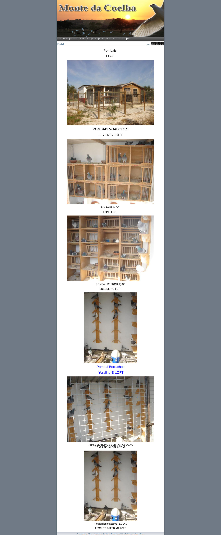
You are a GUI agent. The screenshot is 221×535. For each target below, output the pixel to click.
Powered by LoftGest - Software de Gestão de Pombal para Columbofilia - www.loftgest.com (110, 534)
